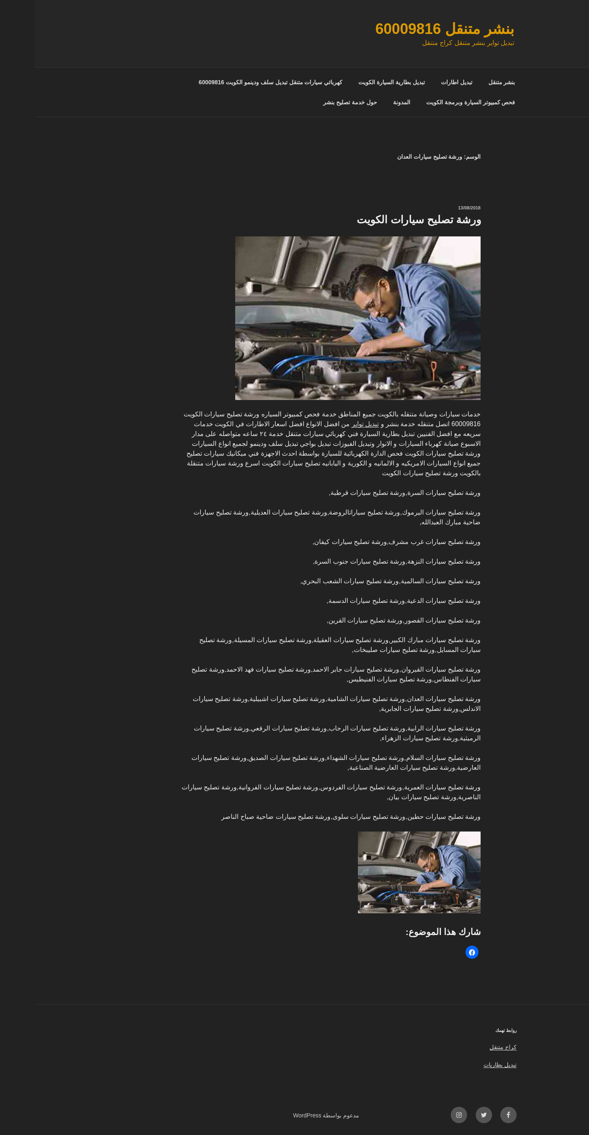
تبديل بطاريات (465, 1064)
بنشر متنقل (467, 82)
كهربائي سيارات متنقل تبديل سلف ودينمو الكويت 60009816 (236, 82)
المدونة (366, 102)
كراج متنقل (468, 1047)
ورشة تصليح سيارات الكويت (384, 220)
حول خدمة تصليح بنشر (315, 102)
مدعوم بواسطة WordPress (292, 1115)
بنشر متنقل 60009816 (410, 28)
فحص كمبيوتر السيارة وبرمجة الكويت (436, 102)
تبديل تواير (330, 423)
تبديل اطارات (422, 82)
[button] (437, 952)
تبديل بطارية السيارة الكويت (357, 82)
